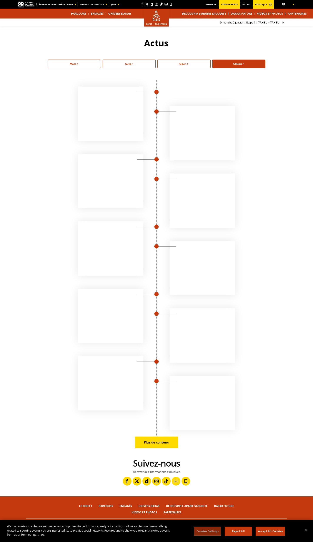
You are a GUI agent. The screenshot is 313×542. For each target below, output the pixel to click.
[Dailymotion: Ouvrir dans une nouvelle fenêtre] (151, 4)
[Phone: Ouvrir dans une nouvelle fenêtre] (170, 4)
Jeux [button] (113, 4)
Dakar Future (241, 13)
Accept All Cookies (270, 531)
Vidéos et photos (270, 13)
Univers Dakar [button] (119, 13)
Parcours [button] (78, 13)
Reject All (238, 531)
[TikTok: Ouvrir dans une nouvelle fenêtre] (161, 4)
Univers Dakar (149, 506)
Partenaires (297, 13)
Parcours (106, 506)
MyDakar (211, 4)
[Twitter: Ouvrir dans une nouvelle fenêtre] (146, 4)
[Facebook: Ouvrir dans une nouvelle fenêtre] (142, 4)
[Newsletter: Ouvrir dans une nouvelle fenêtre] (166, 4)
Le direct (85, 506)
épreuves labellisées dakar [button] (56, 4)
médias (246, 4)
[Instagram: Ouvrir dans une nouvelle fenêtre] (156, 4)
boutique (263, 4)
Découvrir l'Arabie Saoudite (204, 13)
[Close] (306, 530)
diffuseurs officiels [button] (92, 4)
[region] (156, 531)
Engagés (97, 13)
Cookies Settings (207, 531)
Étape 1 (249, 22)
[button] (285, 4)
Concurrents (229, 4)
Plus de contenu (156, 442)
